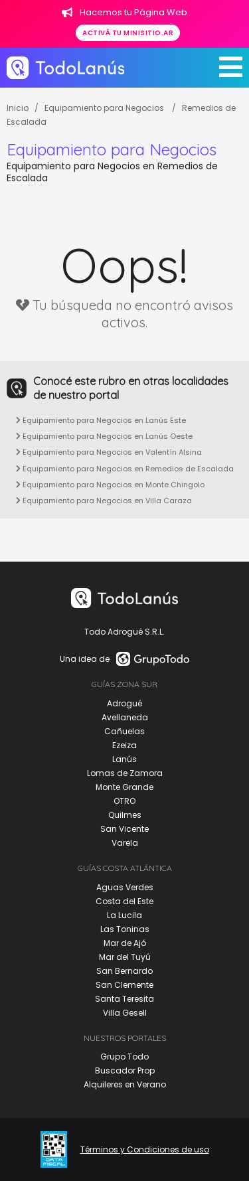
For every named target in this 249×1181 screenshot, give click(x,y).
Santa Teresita (124, 998)
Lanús (124, 759)
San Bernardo (124, 971)
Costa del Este (124, 901)
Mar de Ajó (125, 943)
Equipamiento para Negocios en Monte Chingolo (110, 484)
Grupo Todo (124, 1056)
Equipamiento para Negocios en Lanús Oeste (104, 436)
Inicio (18, 108)
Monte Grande (124, 787)
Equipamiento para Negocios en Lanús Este (101, 420)
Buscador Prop (125, 1070)
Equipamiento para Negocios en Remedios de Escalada (125, 468)
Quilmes (124, 815)
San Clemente (124, 984)
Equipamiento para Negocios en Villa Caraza (104, 500)
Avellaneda (125, 717)
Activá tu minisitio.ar (127, 33)
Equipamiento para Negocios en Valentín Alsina (109, 452)
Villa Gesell (125, 1012)
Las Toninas (124, 929)
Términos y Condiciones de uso (144, 1149)
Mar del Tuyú (125, 957)
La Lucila (124, 915)
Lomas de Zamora (125, 773)
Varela (125, 842)
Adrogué (124, 703)
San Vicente (124, 828)
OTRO (124, 801)
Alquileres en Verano (125, 1084)
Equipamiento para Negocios (105, 108)
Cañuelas (124, 731)
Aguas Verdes (124, 887)
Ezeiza (124, 745)
